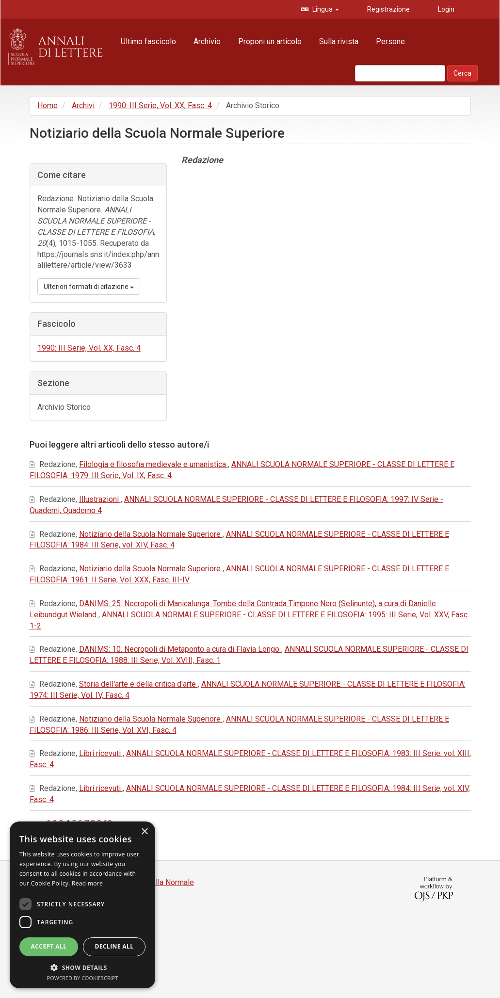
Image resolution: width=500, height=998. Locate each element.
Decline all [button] (114, 946)
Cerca (462, 73)
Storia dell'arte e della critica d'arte (138, 684)
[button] (82, 967)
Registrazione (388, 9)
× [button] (144, 832)
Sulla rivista (338, 41)
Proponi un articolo (270, 41)
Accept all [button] (49, 946)
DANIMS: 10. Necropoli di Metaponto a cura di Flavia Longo (180, 649)
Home (47, 105)
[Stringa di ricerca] (400, 73)
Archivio (207, 41)
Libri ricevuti (101, 753)
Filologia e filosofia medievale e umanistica (153, 464)
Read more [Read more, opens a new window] (87, 883)
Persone (390, 41)
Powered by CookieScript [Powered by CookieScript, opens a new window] (82, 978)
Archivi (83, 105)
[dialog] (82, 904)
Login (445, 9)
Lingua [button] (325, 9)
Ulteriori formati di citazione (89, 286)
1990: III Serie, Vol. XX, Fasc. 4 (160, 105)
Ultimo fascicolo (148, 41)
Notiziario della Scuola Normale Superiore (151, 534)
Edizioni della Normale (156, 882)
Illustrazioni (100, 499)
